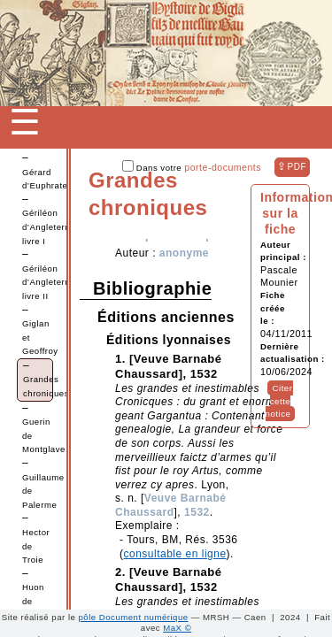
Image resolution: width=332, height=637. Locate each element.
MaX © (177, 628)
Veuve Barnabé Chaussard (170, 505)
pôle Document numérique (134, 617)
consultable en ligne (175, 554)
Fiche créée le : (272, 308)
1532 (197, 512)
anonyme (184, 253)
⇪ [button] (291, 166)
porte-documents (222, 167)
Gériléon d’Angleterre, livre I (49, 226)
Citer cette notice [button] (279, 400)
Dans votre (191, 168)
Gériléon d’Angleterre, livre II (49, 282)
